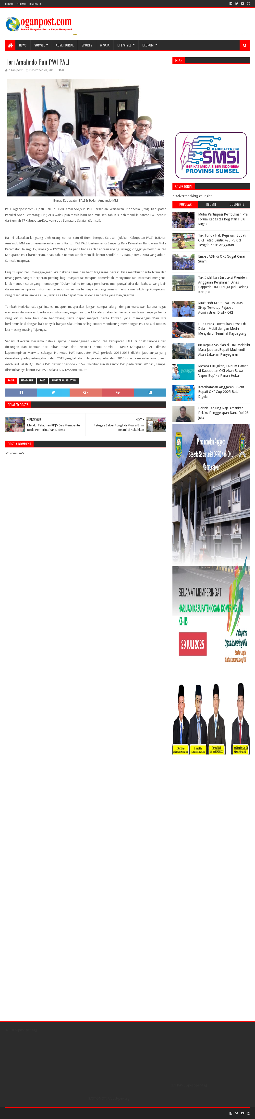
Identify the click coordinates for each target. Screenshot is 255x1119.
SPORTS (87, 44)
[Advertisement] (211, 98)
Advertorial (65, 44)
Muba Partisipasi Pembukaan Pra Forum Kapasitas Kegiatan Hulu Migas (223, 219)
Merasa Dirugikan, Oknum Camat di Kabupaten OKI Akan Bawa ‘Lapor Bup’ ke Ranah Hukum (223, 370)
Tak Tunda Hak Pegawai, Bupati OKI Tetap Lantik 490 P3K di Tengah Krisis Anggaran (222, 240)
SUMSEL (39, 44)
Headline (27, 380)
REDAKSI (9, 4)
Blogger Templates (60, 1113)
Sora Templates (32, 1113)
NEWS (22, 44)
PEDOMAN (21, 4)
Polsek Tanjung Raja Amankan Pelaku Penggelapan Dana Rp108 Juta (223, 413)
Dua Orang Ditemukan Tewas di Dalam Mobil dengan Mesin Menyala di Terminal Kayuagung (222, 328)
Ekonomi (148, 44)
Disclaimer (35, 4)
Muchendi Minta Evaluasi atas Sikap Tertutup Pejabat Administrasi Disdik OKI (220, 307)
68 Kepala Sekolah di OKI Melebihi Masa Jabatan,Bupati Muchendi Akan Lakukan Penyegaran (224, 349)
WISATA (104, 44)
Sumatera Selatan (63, 380)
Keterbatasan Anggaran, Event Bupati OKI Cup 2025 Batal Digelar (221, 392)
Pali (42, 380)
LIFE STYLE (124, 44)
